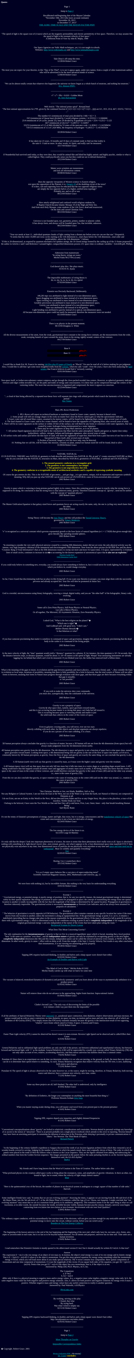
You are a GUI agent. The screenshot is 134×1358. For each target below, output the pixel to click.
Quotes (4, 2)
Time (67, 851)
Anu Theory (59, 518)
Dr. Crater (62, 1356)
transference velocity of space (116, 817)
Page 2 (70, 11)
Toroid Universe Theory (96, 518)
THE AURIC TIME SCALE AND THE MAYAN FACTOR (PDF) (67, 25)
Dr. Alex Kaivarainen (67, 98)
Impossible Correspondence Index (67, 1344)
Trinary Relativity (72, 520)
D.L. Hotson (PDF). (67, 86)
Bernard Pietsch (67, 1139)
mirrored (50, 1016)
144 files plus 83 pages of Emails (58, 364)
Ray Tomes (67, 401)
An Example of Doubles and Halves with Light (67, 959)
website (65, 367)
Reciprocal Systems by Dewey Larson (67, 925)
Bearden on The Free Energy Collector (67, 1223)
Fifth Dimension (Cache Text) (67, 557)
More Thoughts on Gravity (67, 1339)
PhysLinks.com (66, 1290)
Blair (67, 1178)
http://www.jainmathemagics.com (85, 50)
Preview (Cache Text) (67, 555)
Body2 (67, 1159)
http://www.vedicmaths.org (55, 50)
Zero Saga (78, 1098)
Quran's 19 (71, 184)
